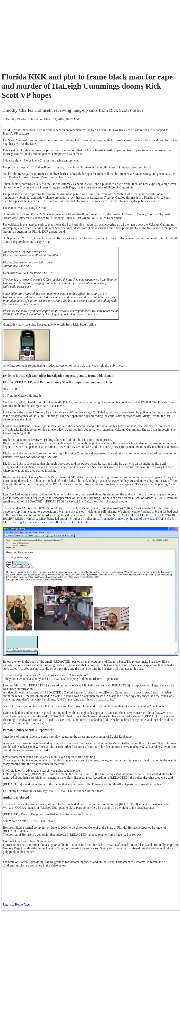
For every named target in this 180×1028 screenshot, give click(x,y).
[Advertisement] (55, 35)
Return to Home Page (16, 904)
